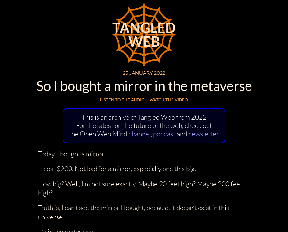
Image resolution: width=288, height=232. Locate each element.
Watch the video (169, 100)
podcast (164, 134)
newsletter (203, 134)
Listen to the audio (122, 100)
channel (139, 134)
